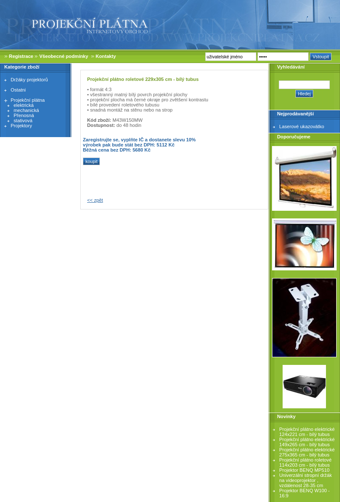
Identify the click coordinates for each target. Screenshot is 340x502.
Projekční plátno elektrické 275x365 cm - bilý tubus (307, 452)
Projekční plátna (28, 100)
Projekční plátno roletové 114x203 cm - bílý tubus (305, 462)
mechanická (26, 110)
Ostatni (18, 89)
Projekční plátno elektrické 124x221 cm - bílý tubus (307, 432)
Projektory (21, 125)
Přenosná (24, 115)
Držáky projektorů (29, 79)
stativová (23, 120)
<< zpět (95, 200)
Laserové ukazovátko (301, 126)
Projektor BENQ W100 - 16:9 (304, 493)
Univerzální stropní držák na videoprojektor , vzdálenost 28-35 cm (305, 480)
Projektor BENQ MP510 (304, 470)
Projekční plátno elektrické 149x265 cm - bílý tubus (307, 442)
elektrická (24, 105)
